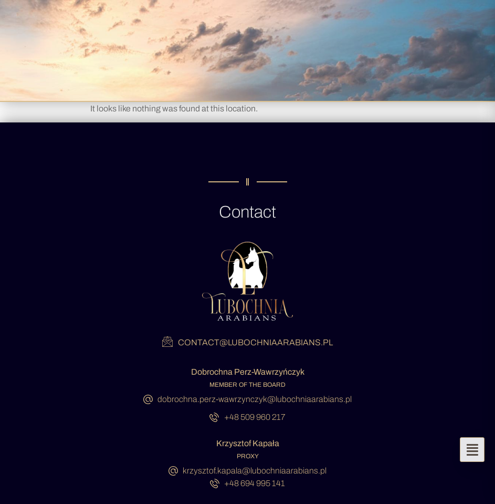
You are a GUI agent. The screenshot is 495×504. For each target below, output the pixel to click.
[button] (472, 449)
